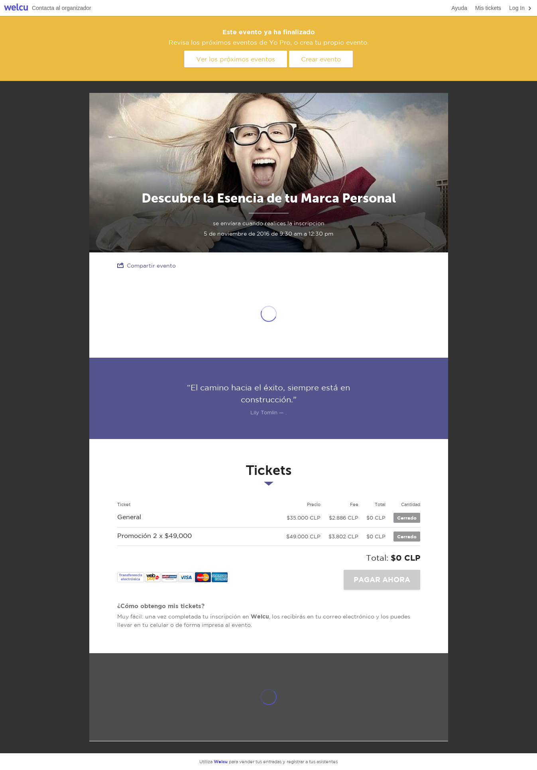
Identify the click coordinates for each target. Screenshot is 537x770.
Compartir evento (146, 265)
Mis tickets (488, 8)
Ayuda (459, 8)
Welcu (16, 8)
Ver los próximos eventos (235, 59)
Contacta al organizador (61, 8)
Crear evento (321, 59)
